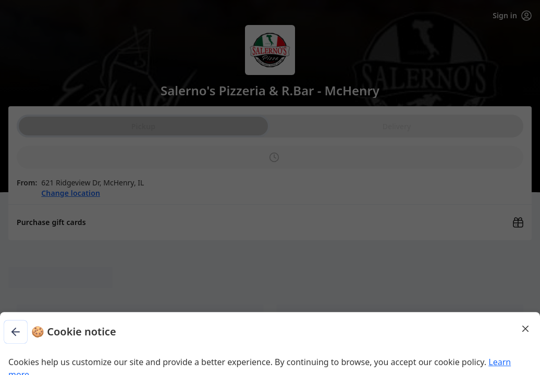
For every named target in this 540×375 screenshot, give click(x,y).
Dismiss (270, 133)
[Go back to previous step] (173, 50)
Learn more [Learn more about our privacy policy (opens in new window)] (286, 102)
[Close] (372, 46)
